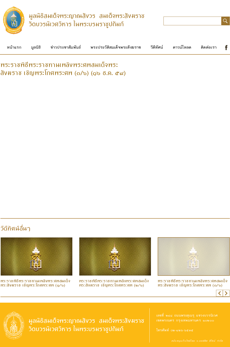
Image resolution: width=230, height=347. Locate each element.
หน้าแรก (14, 47)
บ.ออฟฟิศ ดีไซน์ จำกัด (209, 340)
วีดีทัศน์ (157, 47)
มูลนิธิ (36, 47)
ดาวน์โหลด (182, 47)
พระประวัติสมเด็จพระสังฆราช (115, 47)
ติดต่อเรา (209, 47)
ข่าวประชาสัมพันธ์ (66, 47)
